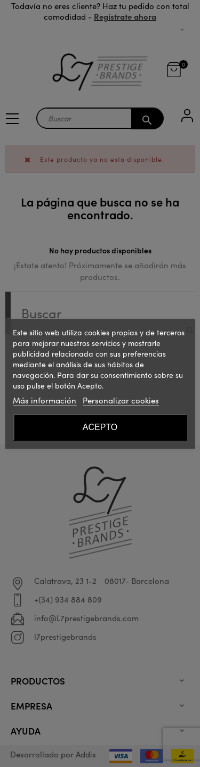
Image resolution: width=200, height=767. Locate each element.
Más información (44, 400)
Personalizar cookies (121, 400)
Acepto (100, 427)
